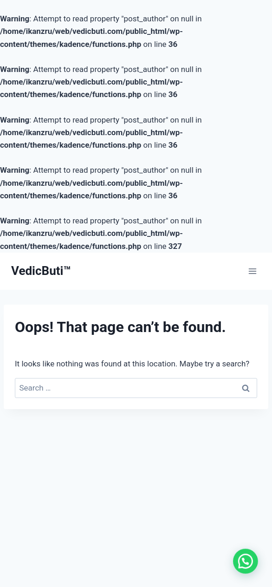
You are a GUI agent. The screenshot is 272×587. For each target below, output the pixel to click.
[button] (247, 567)
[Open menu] (252, 271)
